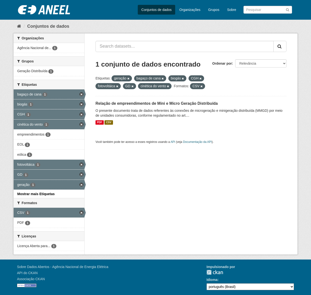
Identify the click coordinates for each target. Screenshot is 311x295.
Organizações (189, 10)
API (173, 142)
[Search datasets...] (184, 46)
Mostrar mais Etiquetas (36, 194)
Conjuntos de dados (156, 10)
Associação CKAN (31, 279)
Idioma (212, 280)
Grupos (213, 10)
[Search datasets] (267, 10)
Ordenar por (222, 63)
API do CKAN (27, 273)
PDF (99, 122)
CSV (109, 122)
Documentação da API (197, 142)
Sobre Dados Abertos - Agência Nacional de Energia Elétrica (62, 267)
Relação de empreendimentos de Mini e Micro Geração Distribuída (156, 103)
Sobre (231, 10)
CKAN (215, 272)
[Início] (19, 26)
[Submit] (287, 9)
